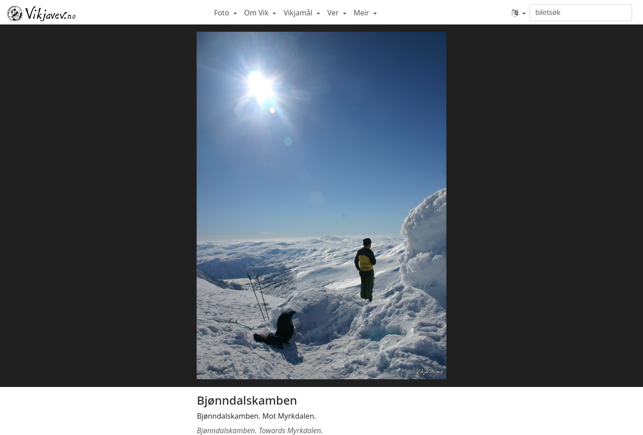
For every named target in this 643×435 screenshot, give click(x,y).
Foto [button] (222, 13)
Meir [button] (362, 13)
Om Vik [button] (257, 13)
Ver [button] (334, 13)
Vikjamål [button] (298, 13)
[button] (518, 13)
